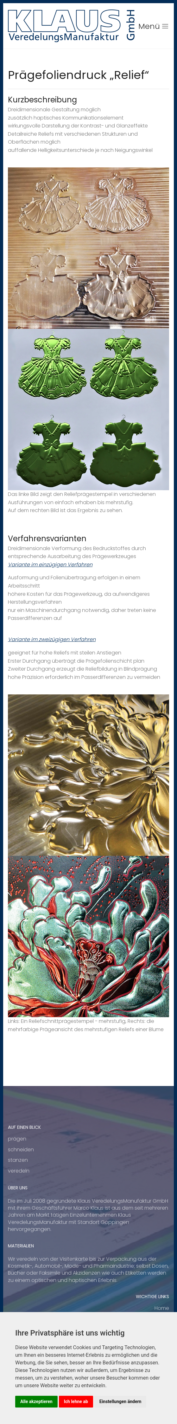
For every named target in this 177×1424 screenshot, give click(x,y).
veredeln (18, 1170)
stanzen (18, 1160)
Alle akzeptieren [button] (36, 1401)
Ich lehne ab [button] (76, 1401)
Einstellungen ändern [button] (120, 1401)
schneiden (21, 1149)
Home (162, 1308)
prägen (17, 1138)
